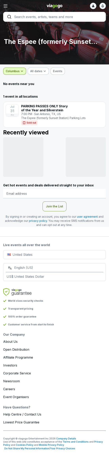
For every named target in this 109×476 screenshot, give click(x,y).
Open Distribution (16, 349)
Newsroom (11, 381)
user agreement (87, 216)
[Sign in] (93, 6)
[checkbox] (57, 71)
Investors (10, 365)
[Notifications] (103, 6)
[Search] (54, 17)
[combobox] (14, 71)
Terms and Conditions (76, 441)
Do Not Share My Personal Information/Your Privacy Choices (39, 448)
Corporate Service (17, 373)
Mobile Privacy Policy (51, 444)
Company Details (66, 438)
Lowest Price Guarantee (21, 422)
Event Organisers (16, 397)
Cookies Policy (24, 444)
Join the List (54, 206)
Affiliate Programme (18, 357)
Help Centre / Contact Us (22, 414)
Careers (9, 389)
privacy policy (38, 220)
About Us (10, 342)
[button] (20, 6)
